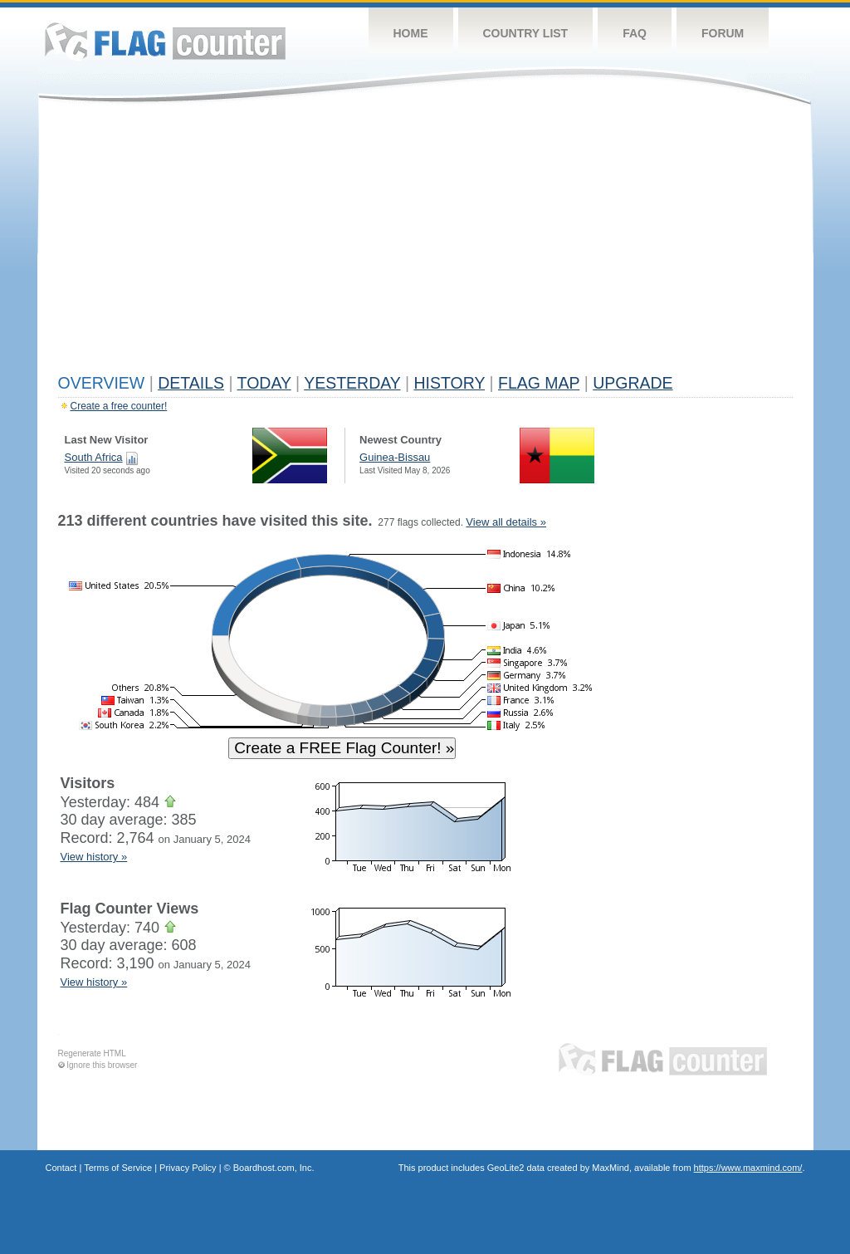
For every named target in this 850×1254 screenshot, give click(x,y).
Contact (61, 1168)
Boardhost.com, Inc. (274, 1168)
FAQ (635, 33)
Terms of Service (118, 1168)
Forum (722, 33)
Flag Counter (165, 41)
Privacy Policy (187, 1168)
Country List (526, 33)
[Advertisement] (425, 242)
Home (410, 33)
